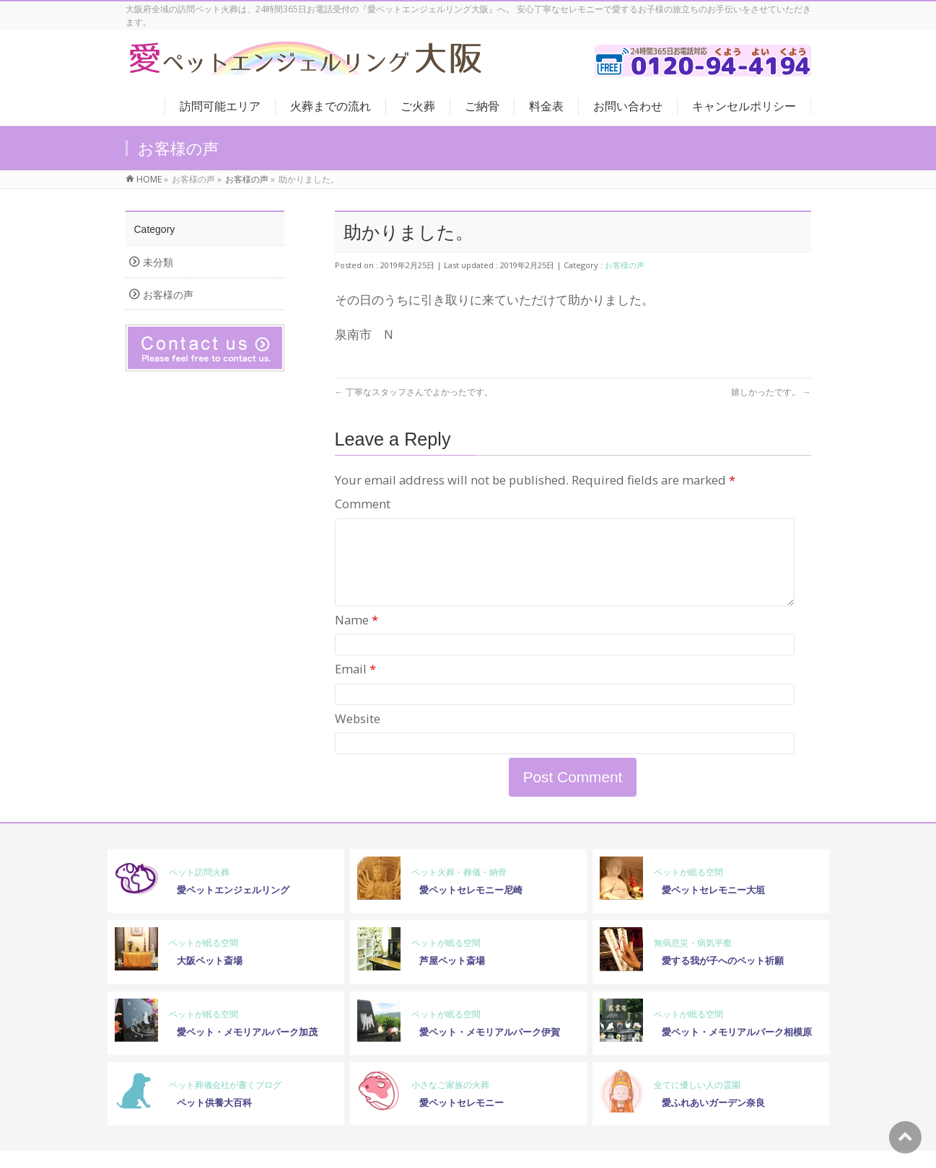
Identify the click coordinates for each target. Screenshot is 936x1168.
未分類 (158, 262)
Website (357, 735)
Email (355, 686)
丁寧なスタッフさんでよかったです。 (414, 392)
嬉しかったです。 (771, 392)
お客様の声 (624, 265)
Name (356, 637)
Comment (362, 503)
